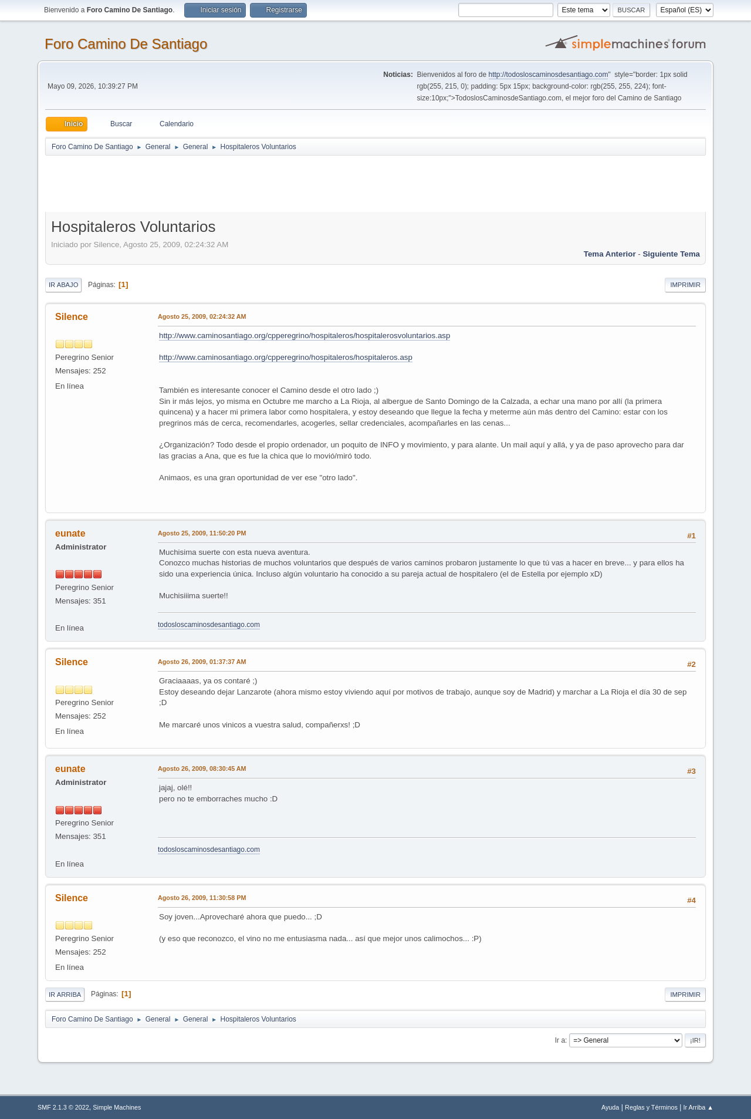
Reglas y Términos (651, 1107)
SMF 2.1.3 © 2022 (63, 1107)
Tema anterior (610, 254)
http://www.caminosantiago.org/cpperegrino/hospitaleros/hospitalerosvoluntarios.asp (304, 335)
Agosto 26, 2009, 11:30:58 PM (202, 897)
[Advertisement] (251, 183)
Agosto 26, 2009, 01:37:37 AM (202, 661)
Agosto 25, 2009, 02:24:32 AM (202, 316)
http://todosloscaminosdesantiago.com (548, 74)
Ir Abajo (63, 284)
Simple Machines (117, 1107)
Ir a (560, 1040)
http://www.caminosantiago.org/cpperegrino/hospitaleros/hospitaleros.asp (285, 357)
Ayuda (610, 1107)
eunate (70, 533)
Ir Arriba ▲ (698, 1107)
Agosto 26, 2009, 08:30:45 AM (202, 768)
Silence (71, 317)
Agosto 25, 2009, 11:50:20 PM (202, 533)
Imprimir (685, 284)
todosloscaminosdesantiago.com (209, 625)
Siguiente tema (671, 254)
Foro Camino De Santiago (126, 44)
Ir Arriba (65, 994)
